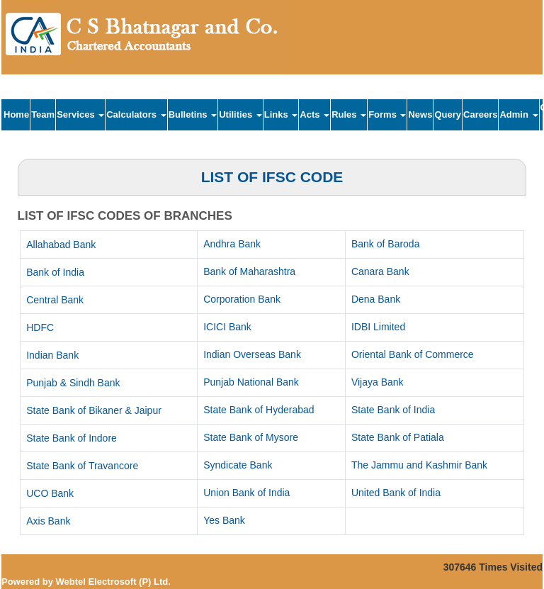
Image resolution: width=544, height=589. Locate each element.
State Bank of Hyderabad (258, 409)
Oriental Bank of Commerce (412, 354)
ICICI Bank (227, 326)
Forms (387, 114)
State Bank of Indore (71, 438)
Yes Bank (224, 520)
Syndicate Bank (237, 465)
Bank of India (55, 272)
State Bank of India (393, 409)
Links (281, 114)
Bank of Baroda (385, 243)
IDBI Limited (378, 326)
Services (80, 114)
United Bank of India (396, 492)
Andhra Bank (232, 243)
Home (16, 114)
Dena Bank (375, 299)
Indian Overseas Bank (252, 354)
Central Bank (55, 299)
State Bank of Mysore (250, 437)
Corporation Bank (241, 299)
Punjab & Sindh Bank (73, 382)
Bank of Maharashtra (249, 271)
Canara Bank (380, 271)
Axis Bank (48, 521)
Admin (518, 114)
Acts (314, 114)
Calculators (136, 114)
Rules (349, 114)
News (420, 114)
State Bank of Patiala (397, 437)
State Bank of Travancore (82, 465)
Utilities (240, 114)
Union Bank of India (246, 492)
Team (43, 114)
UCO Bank (50, 493)
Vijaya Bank (377, 382)
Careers (480, 114)
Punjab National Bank (251, 382)
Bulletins (193, 114)
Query (447, 114)
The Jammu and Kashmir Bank (419, 465)
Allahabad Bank (61, 244)
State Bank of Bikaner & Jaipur (94, 410)
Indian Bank (52, 355)
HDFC (40, 327)
